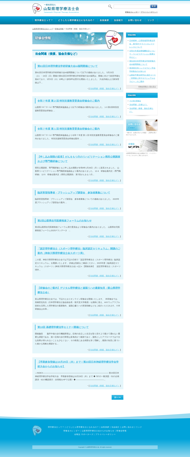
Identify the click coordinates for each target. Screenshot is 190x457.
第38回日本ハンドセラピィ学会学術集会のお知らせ (142, 69)
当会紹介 (115, 427)
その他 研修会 (135, 101)
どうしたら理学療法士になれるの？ (82, 427)
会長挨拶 (105, 427)
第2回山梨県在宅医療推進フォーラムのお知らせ (64, 220)
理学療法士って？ (56, 427)
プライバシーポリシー (149, 12)
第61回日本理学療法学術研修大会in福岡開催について (67, 66)
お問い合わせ (128, 427)
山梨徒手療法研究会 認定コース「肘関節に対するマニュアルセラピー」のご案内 (142, 78)
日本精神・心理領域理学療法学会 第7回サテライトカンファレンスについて (142, 43)
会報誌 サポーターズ (83, 434)
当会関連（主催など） (138, 104)
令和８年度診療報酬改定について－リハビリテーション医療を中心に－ (142, 54)
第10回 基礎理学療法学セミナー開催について (63, 327)
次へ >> (117, 397)
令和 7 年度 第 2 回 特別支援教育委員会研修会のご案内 (68, 100)
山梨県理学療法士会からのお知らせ (98, 431)
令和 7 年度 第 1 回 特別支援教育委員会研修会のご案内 (68, 128)
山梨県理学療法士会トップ (42, 29)
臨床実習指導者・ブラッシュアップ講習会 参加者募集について (73, 192)
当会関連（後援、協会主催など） (105, 88)
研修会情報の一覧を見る (147, 87)
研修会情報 (59, 29)
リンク (139, 427)
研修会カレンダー (132, 12)
